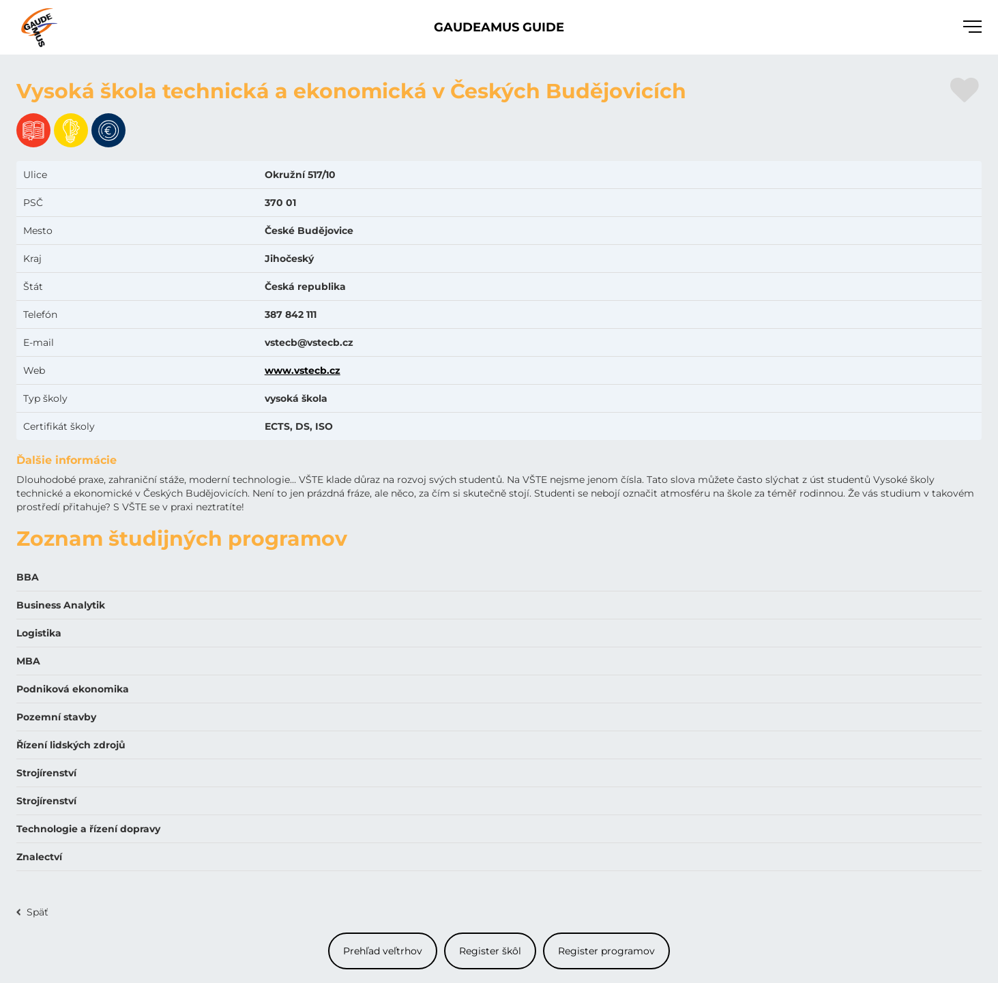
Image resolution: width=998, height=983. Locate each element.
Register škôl (490, 951)
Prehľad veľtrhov (382, 951)
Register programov (606, 951)
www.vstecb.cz (302, 370)
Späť (37, 912)
